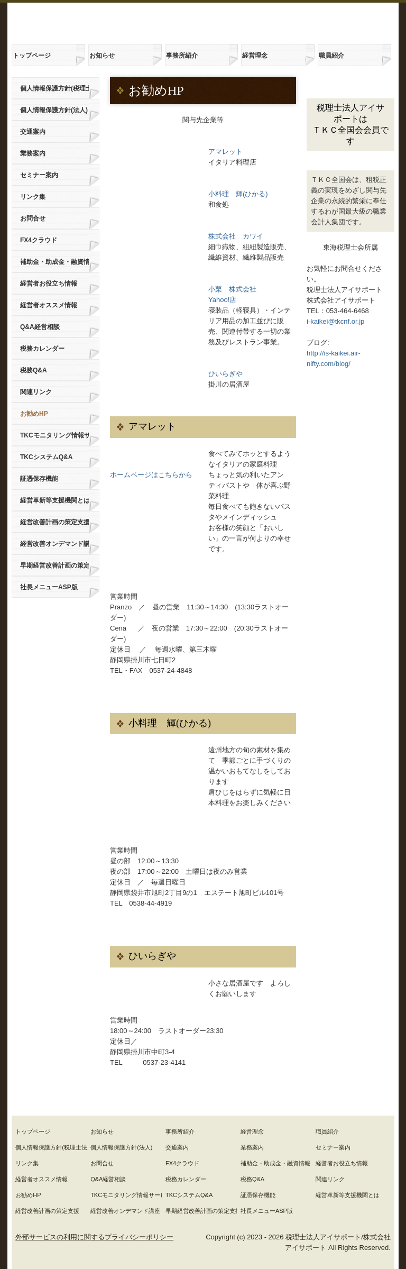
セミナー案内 (39, 175)
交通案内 (32, 131)
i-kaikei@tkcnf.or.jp (335, 321)
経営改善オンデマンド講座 (54, 543)
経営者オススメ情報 (48, 305)
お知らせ (102, 55)
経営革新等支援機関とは (54, 500)
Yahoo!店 (222, 300)
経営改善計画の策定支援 (54, 522)
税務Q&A (33, 370)
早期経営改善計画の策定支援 (54, 565)
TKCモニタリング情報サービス (54, 435)
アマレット (225, 152)
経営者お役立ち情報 (48, 283)
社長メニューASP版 (49, 587)
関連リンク (36, 392)
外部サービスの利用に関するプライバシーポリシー (94, 1237)
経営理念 (254, 55)
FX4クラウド (38, 240)
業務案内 (32, 153)
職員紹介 (331, 55)
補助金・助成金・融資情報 (54, 262)
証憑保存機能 (39, 478)
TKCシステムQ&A (46, 457)
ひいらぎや (225, 374)
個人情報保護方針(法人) (54, 110)
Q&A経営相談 (40, 327)
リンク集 (32, 196)
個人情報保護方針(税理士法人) (54, 88)
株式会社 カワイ (235, 236)
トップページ (32, 55)
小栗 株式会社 (232, 289)
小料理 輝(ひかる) (238, 194)
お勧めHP (34, 413)
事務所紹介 (182, 55)
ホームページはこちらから (151, 475)
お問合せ (32, 218)
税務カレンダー (42, 348)
